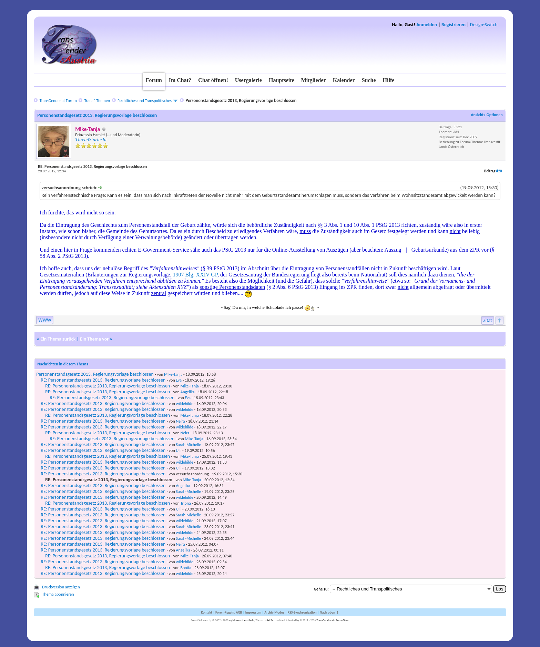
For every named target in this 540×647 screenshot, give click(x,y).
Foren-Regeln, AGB (228, 612)
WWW (44, 320)
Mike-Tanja (173, 374)
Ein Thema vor (94, 339)
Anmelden (426, 25)
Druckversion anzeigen (61, 587)
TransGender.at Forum (58, 100)
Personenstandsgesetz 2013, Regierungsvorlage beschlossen (95, 374)
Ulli (178, 450)
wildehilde (184, 403)
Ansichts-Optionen (486, 114)
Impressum (253, 612)
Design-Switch (484, 25)
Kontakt (206, 612)
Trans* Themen (97, 100)
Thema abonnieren (58, 594)
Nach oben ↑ (329, 612)
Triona (185, 503)
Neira (180, 421)
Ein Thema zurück (57, 339)
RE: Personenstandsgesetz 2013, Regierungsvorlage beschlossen (103, 380)
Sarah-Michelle (188, 444)
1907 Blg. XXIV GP (195, 274)
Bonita (185, 567)
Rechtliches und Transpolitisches (145, 100)
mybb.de (249, 620)
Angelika (187, 392)
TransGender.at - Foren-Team (332, 620)
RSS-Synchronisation (301, 612)
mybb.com (235, 620)
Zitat (487, 320)
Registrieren (453, 25)
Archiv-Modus (274, 612)
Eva (179, 380)
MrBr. (270, 620)
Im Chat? (180, 80)
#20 (499, 171)
